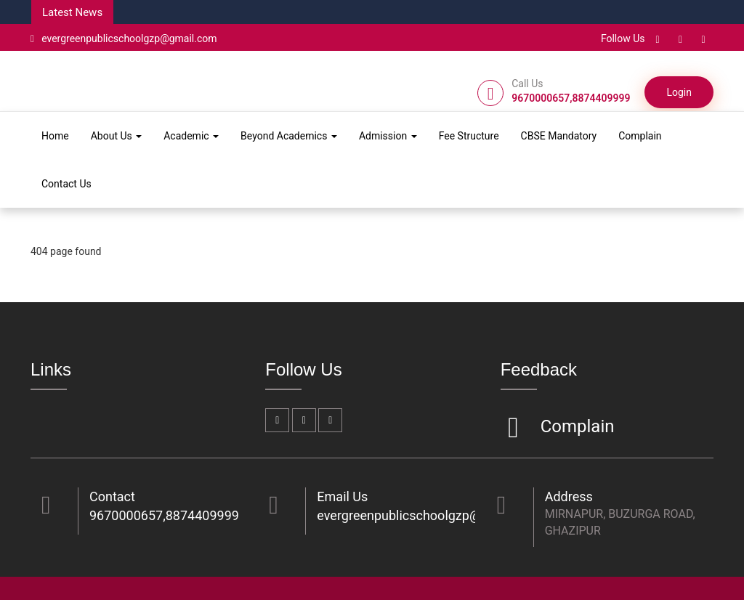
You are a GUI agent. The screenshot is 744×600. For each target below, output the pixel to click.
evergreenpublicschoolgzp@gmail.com (124, 38)
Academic (191, 136)
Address (569, 496)
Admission (388, 136)
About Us (116, 136)
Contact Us (66, 184)
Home (55, 136)
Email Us (342, 496)
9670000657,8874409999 (164, 515)
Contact (112, 496)
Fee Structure (469, 136)
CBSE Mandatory (559, 136)
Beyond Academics (288, 136)
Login (679, 92)
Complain (639, 136)
